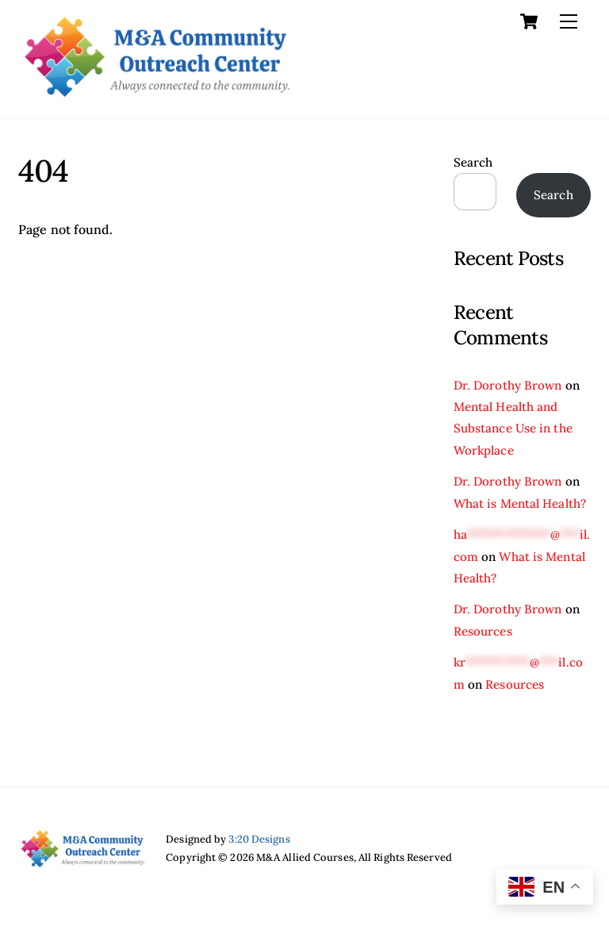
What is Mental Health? (520, 503)
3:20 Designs (258, 839)
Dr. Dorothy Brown (508, 385)
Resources (483, 631)
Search (473, 162)
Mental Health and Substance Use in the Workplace (513, 428)
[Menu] (568, 21)
